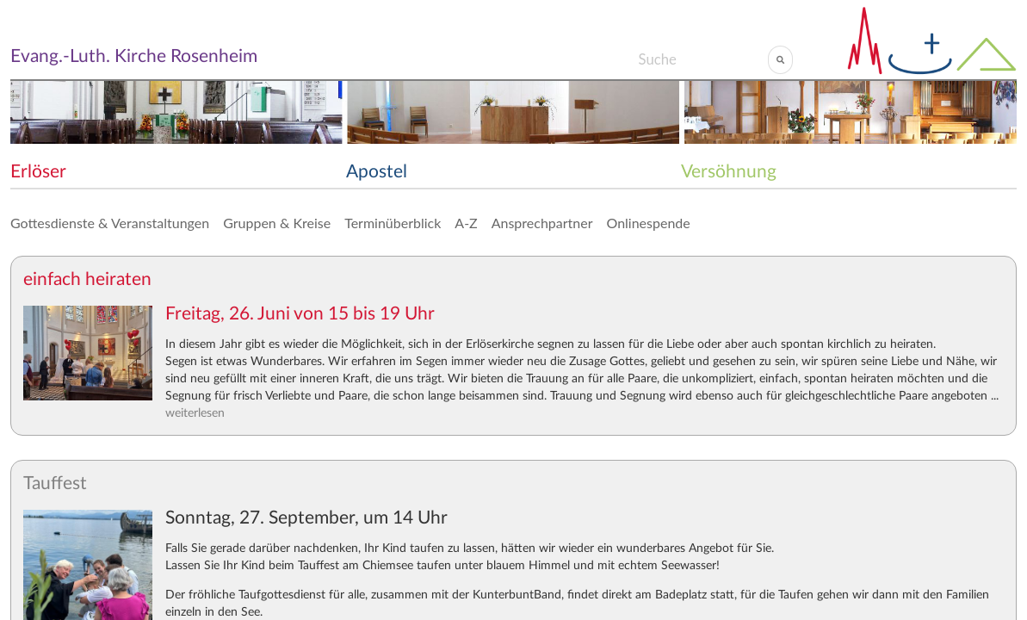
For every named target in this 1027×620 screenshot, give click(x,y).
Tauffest (55, 483)
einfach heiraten (87, 279)
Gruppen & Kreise (277, 222)
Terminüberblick (392, 222)
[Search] (703, 59)
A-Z (466, 222)
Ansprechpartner (542, 222)
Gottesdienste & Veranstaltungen (109, 222)
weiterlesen (195, 413)
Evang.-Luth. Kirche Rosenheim (133, 56)
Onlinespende (648, 222)
